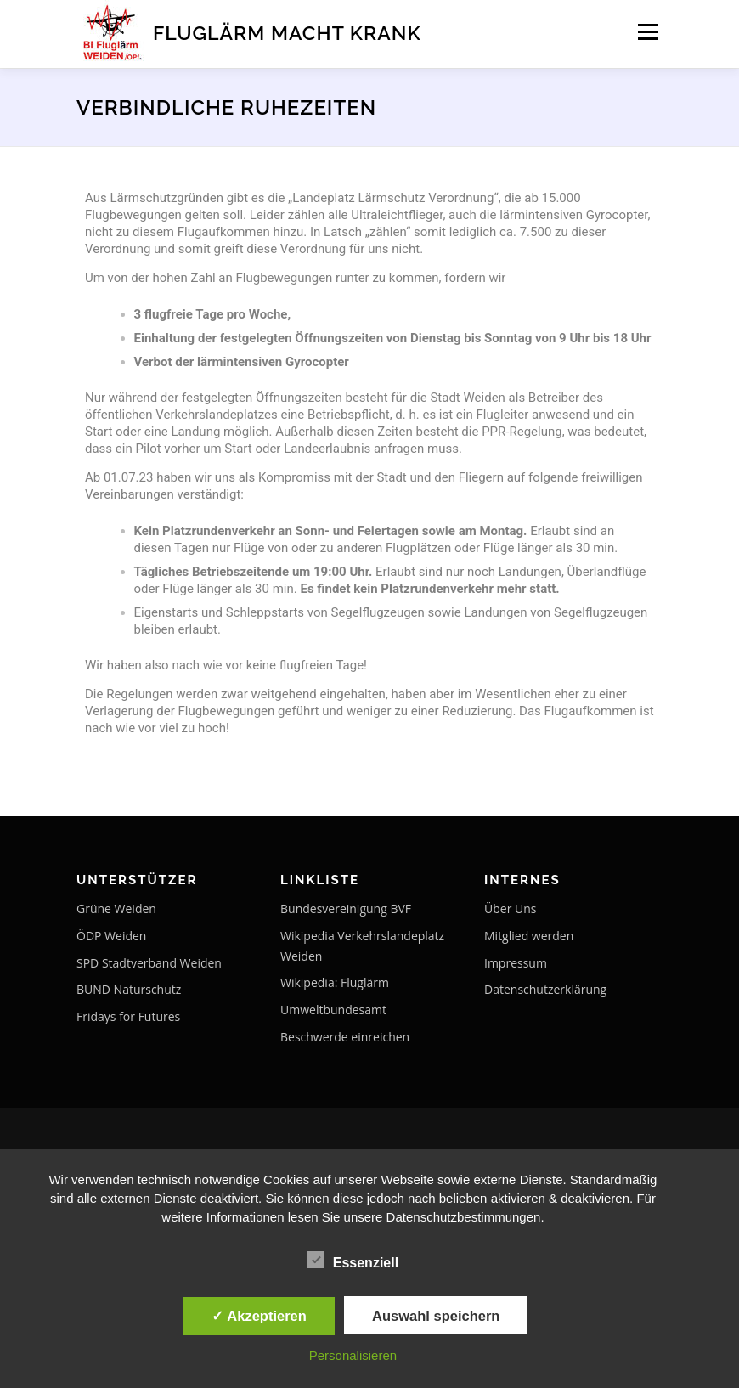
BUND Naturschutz (128, 989)
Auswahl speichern (435, 1315)
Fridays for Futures (128, 1016)
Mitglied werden (528, 936)
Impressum (515, 963)
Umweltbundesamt (333, 1010)
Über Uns (510, 908)
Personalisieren (353, 1355)
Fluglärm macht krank (287, 32)
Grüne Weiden (116, 908)
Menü (648, 31)
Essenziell (352, 1260)
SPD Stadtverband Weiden (149, 963)
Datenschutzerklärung (545, 989)
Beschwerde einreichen (344, 1037)
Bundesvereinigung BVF (345, 908)
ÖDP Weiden (111, 936)
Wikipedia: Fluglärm (334, 982)
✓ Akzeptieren (259, 1315)
